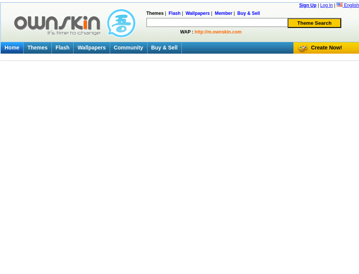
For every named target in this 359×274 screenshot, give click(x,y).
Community (128, 48)
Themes (37, 48)
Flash (63, 48)
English (348, 5)
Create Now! (326, 48)
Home (12, 48)
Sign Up (307, 5)
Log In (326, 5)
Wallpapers (91, 48)
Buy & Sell (164, 48)
